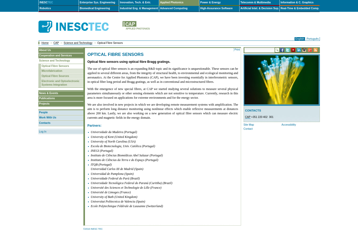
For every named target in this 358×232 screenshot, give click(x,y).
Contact (248, 128)
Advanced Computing (174, 8)
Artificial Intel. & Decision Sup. (260, 8)
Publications (47, 98)
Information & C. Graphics (297, 2)
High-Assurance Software (216, 8)
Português (313, 38)
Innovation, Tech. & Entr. (135, 2)
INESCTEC (79, 21)
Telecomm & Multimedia (256, 2)
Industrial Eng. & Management (139, 8)
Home (45, 43)
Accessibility (288, 124)
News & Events (48, 93)
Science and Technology (78, 43)
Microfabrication (52, 70)
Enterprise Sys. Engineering (97, 2)
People (43, 112)
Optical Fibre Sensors (55, 66)
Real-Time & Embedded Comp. (300, 8)
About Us (45, 50)
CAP (56, 43)
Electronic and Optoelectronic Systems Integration (61, 83)
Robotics (45, 8)
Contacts (44, 123)
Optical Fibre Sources (55, 76)
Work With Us (47, 117)
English (299, 38)
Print (237, 49)
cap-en (156, 27)
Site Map (249, 124)
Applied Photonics (171, 2)
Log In (43, 131)
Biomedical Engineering (95, 8)
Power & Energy (210, 2)
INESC (46, 2)
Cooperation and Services (55, 55)
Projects (44, 103)
